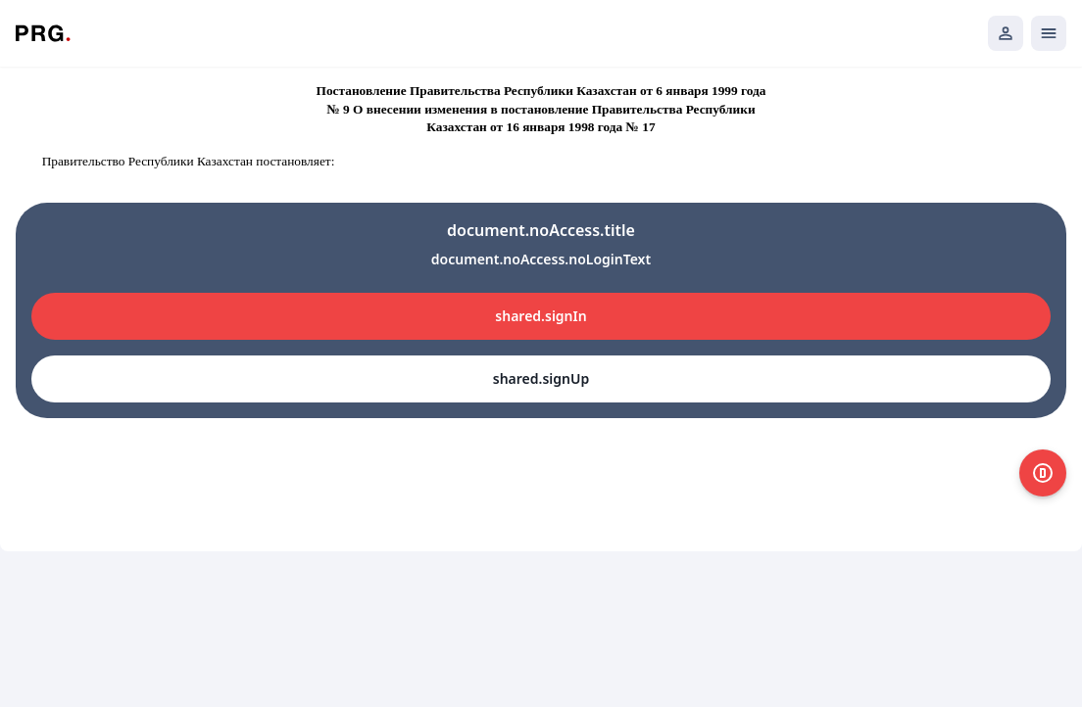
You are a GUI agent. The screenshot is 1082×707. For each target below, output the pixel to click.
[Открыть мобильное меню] (1048, 33)
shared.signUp (541, 378)
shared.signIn (540, 315)
